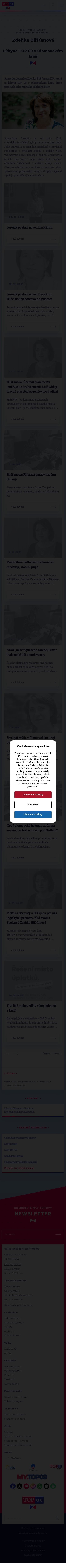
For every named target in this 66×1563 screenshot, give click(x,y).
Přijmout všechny (33, 814)
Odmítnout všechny (33, 794)
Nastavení (33, 804)
